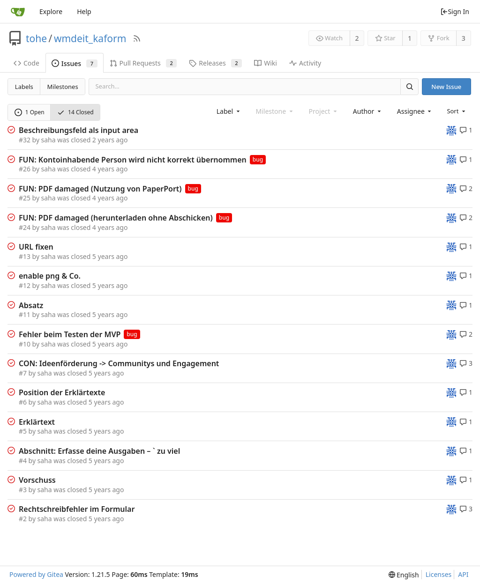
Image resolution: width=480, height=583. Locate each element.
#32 (24, 139)
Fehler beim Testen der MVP (69, 334)
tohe (36, 38)
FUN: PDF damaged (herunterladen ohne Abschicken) (116, 217)
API (463, 574)
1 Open (30, 112)
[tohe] (451, 129)
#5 (23, 431)
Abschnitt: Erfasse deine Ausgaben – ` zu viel (99, 451)
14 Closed (75, 112)
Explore (50, 11)
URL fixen (36, 246)
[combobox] (229, 111)
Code (26, 63)
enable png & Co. (50, 275)
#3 (23, 489)
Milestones (62, 86)
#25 (24, 197)
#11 (24, 314)
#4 (23, 460)
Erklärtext (37, 422)
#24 (24, 227)
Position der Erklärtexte (62, 392)
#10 (24, 343)
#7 (23, 373)
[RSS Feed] (137, 38)
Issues (75, 63)
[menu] (456, 111)
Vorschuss (37, 480)
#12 (24, 285)
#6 (23, 402)
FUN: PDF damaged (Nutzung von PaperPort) (100, 188)
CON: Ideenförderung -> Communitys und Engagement (119, 363)
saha (48, 139)
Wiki (265, 63)
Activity (305, 63)
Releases (215, 63)
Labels (24, 86)
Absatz (31, 305)
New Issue (446, 86)
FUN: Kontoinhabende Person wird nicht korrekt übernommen (133, 159)
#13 (24, 256)
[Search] (409, 86)
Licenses (439, 574)
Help (84, 11)
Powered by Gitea (36, 574)
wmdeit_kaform (90, 38)
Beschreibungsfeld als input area (78, 130)
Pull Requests (143, 63)
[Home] (18, 11)
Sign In (454, 11)
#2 (23, 518)
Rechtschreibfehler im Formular (77, 509)
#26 (24, 168)
